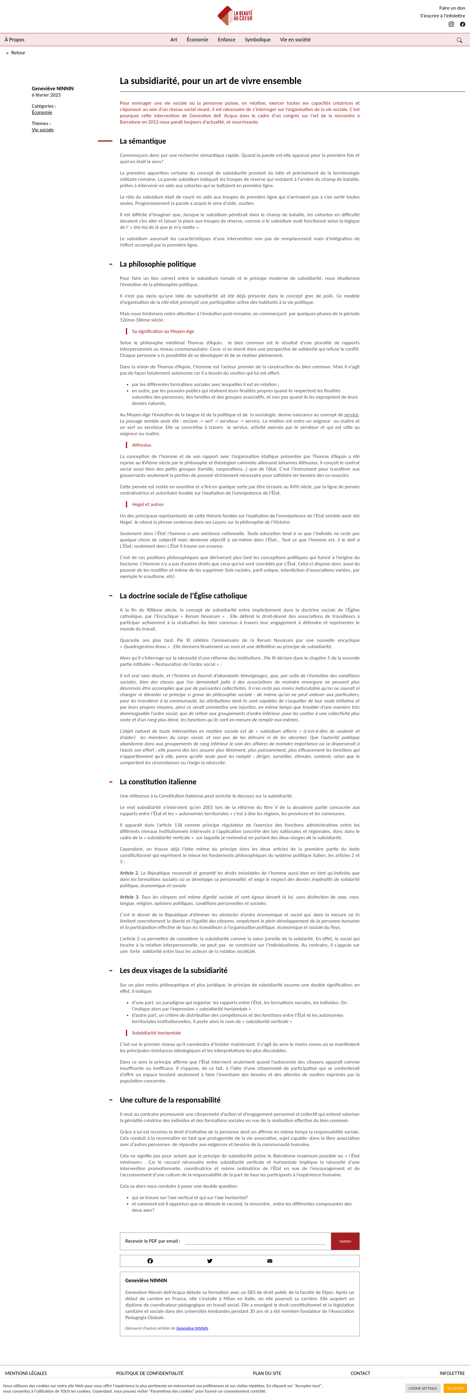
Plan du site (267, 1373)
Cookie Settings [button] (423, 1388)
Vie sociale (43, 130)
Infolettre (452, 1373)
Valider (345, 1241)
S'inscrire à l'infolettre (443, 16)
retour (15, 52)
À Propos (14, 39)
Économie (197, 39)
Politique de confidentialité (150, 1373)
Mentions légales (26, 1373)
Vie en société (295, 39)
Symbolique (258, 39)
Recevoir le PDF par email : (152, 1241)
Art (174, 39)
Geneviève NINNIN (53, 88)
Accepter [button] (455, 1388)
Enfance (226, 39)
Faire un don (452, 8)
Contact (360, 1373)
